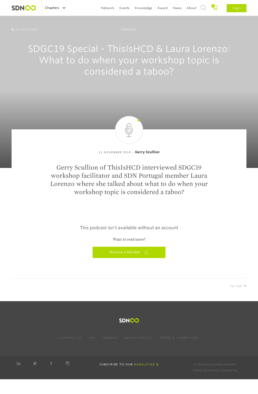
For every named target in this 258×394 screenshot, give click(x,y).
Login (236, 8)
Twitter (35, 363)
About (191, 8)
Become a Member (129, 252)
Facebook (51, 363)
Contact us (70, 338)
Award (162, 8)
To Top (236, 286)
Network (107, 8)
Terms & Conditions (179, 338)
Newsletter (144, 364)
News (177, 8)
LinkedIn (18, 363)
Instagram (67, 363)
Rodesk (213, 370)
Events (124, 8)
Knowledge (143, 8)
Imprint (109, 338)
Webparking (229, 370)
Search (203, 8)
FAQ (91, 338)
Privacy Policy (138, 338)
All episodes (26, 29)
